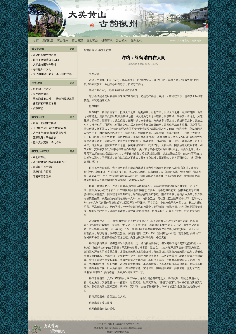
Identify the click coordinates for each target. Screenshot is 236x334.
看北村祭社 (39, 157)
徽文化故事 (104, 50)
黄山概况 (77, 40)
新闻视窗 (47, 40)
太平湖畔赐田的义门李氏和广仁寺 (52, 74)
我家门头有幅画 (42, 171)
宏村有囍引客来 (42, 176)
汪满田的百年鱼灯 (43, 167)
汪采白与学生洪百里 (44, 55)
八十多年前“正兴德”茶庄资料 (49, 132)
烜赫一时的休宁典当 (44, 123)
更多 (72, 49)
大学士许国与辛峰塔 (44, 64)
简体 (199, 40)
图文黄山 (92, 40)
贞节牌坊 (38, 108)
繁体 (194, 40)
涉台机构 (121, 40)
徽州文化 (136, 40)
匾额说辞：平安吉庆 (44, 137)
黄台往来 (62, 40)
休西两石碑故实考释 (44, 103)
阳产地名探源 (40, 94)
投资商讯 (106, 40)
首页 (36, 40)
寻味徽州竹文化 (42, 69)
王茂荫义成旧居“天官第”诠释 (49, 128)
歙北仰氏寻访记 (42, 89)
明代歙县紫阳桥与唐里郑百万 (50, 162)
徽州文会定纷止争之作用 (47, 142)
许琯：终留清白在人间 (46, 59)
